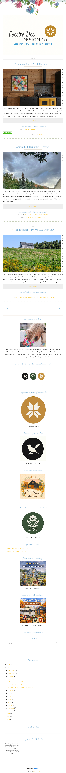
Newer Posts (7, 308)
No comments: (44, 129)
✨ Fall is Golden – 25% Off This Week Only (33, 229)
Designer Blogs (36, 771)
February (11, 708)
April (10, 702)
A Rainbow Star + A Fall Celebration (33, 63)
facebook (27, 126)
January (11, 711)
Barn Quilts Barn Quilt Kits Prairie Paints (35, 297)
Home (33, 308)
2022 (8, 719)
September (12, 679)
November (11, 673)
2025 (8, 667)
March (10, 705)
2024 (8, 714)
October (11, 676)
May (9, 699)
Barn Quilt (39, 134)
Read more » (33, 121)
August (10, 690)
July (9, 693)
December (11, 670)
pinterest (43, 126)
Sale (44, 134)
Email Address (11, 644)
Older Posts (59, 308)
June (10, 696)
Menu (33, 58)
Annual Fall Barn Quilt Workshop (33, 146)
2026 (8, 664)
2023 (8, 717)
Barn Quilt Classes (39, 217)
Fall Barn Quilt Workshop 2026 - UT (16, 551)
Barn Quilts (29, 217)
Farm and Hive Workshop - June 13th (17, 548)
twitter (35, 126)
